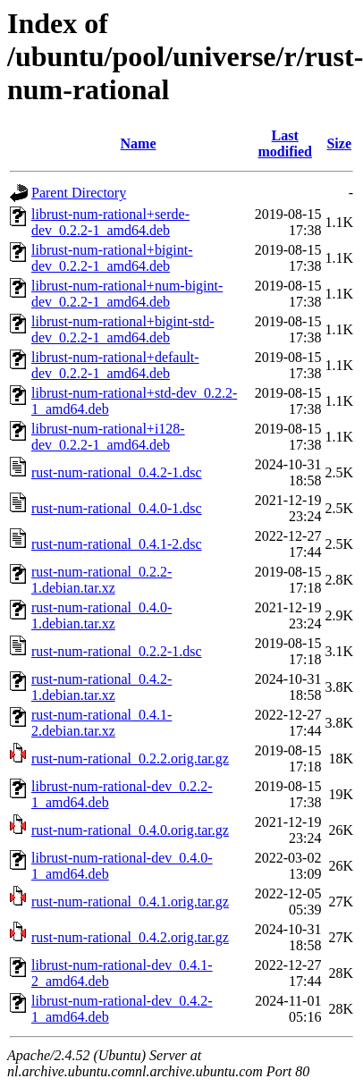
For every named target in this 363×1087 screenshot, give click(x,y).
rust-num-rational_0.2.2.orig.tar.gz (130, 758)
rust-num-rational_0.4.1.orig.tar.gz (130, 901)
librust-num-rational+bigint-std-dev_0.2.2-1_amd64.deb (123, 329)
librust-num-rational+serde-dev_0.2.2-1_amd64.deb (110, 222)
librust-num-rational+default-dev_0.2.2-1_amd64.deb (115, 365)
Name (138, 143)
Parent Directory (78, 192)
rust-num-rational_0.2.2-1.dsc (116, 651)
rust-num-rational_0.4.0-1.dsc (116, 508)
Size (338, 143)
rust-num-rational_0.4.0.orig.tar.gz (130, 830)
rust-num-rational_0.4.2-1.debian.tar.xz (101, 687)
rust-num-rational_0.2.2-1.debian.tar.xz (101, 579)
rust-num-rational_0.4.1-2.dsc (116, 544)
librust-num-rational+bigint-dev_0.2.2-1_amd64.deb (112, 258)
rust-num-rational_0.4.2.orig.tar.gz (130, 937)
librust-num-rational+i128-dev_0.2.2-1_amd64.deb (108, 436)
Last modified (284, 143)
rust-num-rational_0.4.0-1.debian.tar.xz (101, 615)
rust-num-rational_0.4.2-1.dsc (116, 472)
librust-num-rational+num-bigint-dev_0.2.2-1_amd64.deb (127, 293)
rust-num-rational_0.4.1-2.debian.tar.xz (101, 722)
